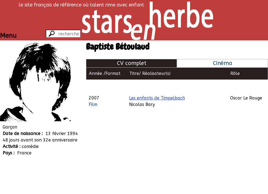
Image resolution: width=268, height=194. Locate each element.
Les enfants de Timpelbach (157, 85)
